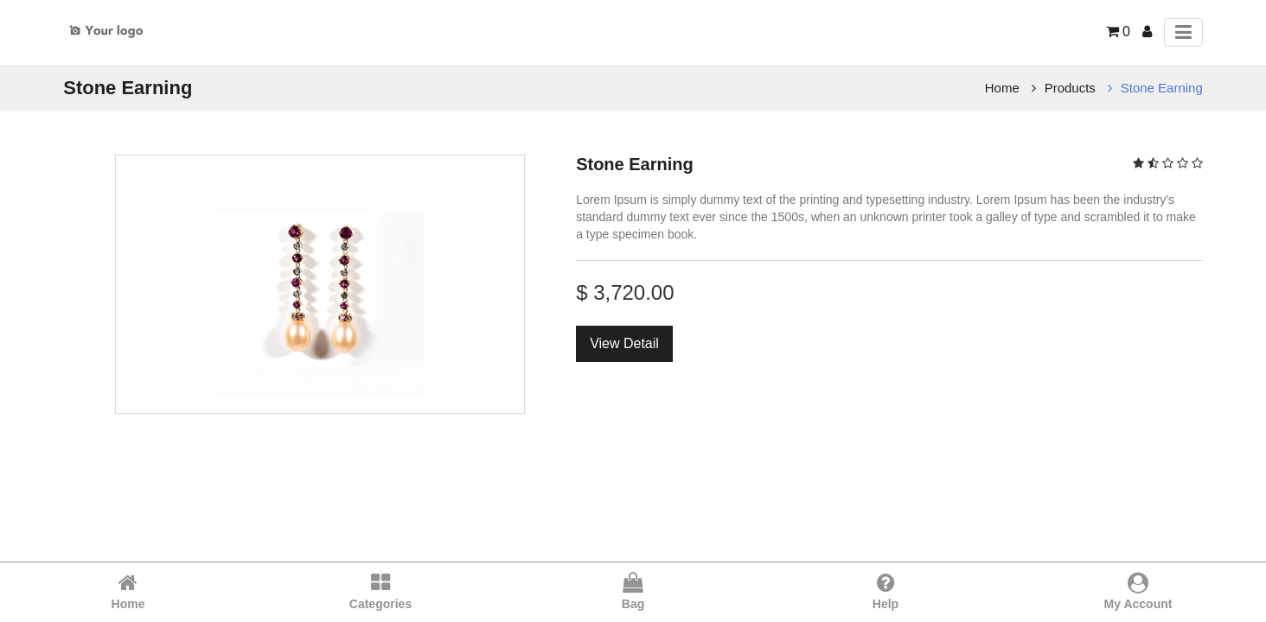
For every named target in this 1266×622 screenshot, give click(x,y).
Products (1070, 87)
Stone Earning (1162, 87)
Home (1002, 87)
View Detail (624, 343)
